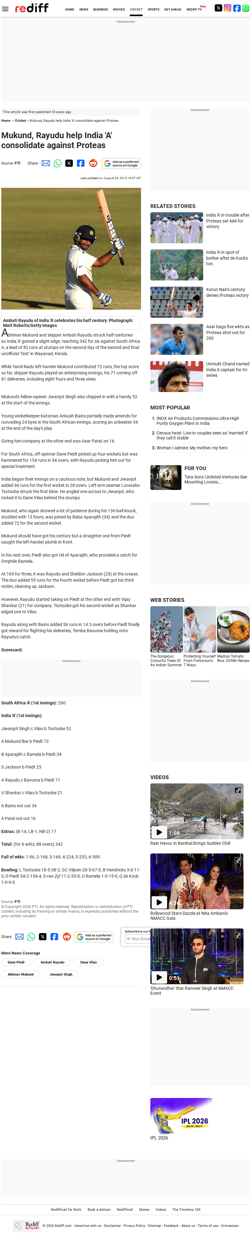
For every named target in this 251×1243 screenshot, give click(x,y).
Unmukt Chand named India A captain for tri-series (227, 369)
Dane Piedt (16, 962)
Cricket (20, 121)
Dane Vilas (88, 962)
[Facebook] (237, 8)
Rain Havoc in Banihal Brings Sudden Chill (190, 843)
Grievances (230, 1226)
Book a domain (99, 1210)
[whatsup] (246, 8)
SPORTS (153, 9)
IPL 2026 (159, 1138)
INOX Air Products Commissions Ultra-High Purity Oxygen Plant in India (198, 421)
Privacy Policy (134, 1226)
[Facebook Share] (80, 163)
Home (6, 121)
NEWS (84, 9)
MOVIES (119, 9)
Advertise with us (88, 1226)
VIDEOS (159, 777)
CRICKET (136, 9)
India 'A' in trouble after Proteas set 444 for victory (227, 221)
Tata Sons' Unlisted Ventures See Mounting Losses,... (216, 479)
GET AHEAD (172, 9)
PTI (18, 163)
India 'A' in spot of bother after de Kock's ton (227, 258)
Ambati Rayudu (52, 962)
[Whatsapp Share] (56, 163)
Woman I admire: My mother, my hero (192, 447)
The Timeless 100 (186, 1210)
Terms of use (208, 1226)
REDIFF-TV (194, 9)
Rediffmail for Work (66, 1210)
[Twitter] (218, 8)
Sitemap (154, 1226)
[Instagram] (227, 8)
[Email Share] (45, 163)
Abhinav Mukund (21, 974)
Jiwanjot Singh (61, 974)
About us (188, 1226)
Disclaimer (112, 1226)
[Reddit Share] (92, 163)
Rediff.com (63, 1226)
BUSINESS (100, 9)
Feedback (171, 1226)
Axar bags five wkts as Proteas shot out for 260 (227, 332)
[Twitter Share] (68, 163)
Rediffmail (125, 1210)
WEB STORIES (167, 600)
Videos (161, 1210)
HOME (69, 9)
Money (144, 1210)
